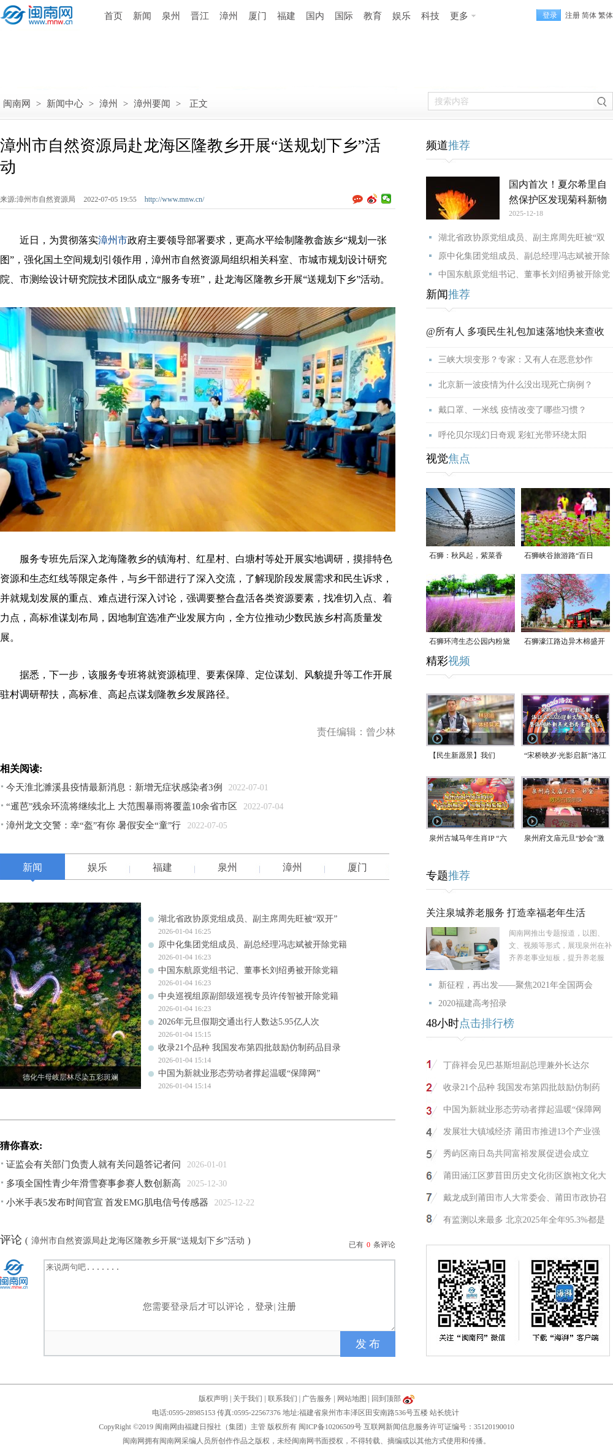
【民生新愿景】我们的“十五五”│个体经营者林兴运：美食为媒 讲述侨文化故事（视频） (470, 756)
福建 (286, 16)
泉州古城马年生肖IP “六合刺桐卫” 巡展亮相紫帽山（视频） (468, 839)
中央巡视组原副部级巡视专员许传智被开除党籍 (248, 996)
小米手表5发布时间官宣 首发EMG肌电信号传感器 (107, 1202)
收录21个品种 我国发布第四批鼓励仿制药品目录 (249, 1047)
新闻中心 (65, 104)
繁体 (605, 15)
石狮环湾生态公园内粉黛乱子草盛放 (469, 642)
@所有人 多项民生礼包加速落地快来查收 (515, 331)
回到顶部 (386, 1398)
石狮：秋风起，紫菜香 (466, 555)
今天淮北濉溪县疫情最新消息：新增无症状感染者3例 (114, 787)
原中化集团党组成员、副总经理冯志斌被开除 (524, 256)
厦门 (257, 16)
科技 (430, 16)
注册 (572, 15)
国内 (315, 16)
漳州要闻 (152, 104)
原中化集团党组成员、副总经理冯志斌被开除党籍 (252, 944)
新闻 (142, 16)
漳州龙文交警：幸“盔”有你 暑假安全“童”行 (93, 825)
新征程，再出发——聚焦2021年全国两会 (515, 985)
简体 (589, 15)
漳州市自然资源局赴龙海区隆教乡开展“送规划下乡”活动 (138, 1240)
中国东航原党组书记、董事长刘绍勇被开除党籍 (248, 970)
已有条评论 (372, 1244)
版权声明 (213, 1398)
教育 (373, 16)
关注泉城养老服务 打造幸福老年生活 (505, 912)
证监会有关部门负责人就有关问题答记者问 (93, 1164)
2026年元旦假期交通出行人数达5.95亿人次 (238, 1021)
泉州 (171, 16)
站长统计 (444, 1412)
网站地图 (352, 1398)
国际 (344, 16)
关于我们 (247, 1398)
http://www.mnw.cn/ (175, 199)
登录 (264, 1306)
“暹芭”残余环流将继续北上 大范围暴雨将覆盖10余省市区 (121, 806)
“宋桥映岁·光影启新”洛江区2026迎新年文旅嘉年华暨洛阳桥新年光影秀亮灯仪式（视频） (565, 756)
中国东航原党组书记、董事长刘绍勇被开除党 (524, 274)
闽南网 (17, 104)
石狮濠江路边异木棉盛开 (564, 641)
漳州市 (113, 240)
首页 (113, 16)
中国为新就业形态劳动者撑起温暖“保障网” (239, 1073)
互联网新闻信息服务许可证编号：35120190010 (439, 1426)
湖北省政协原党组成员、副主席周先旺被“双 (521, 237)
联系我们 (282, 1398)
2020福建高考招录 (472, 1003)
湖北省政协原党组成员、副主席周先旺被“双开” (247, 918)
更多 (459, 16)
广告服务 (317, 1398)
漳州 (228, 16)
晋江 (200, 16)
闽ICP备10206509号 (330, 1426)
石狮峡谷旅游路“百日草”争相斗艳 (558, 556)
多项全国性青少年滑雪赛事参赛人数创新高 (93, 1183)
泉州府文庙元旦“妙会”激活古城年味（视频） (564, 839)
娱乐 (401, 16)
